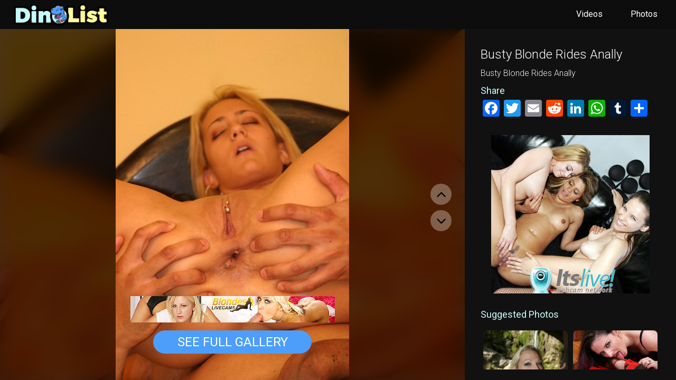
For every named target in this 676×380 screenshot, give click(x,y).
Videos (589, 14)
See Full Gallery (232, 342)
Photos (644, 14)
